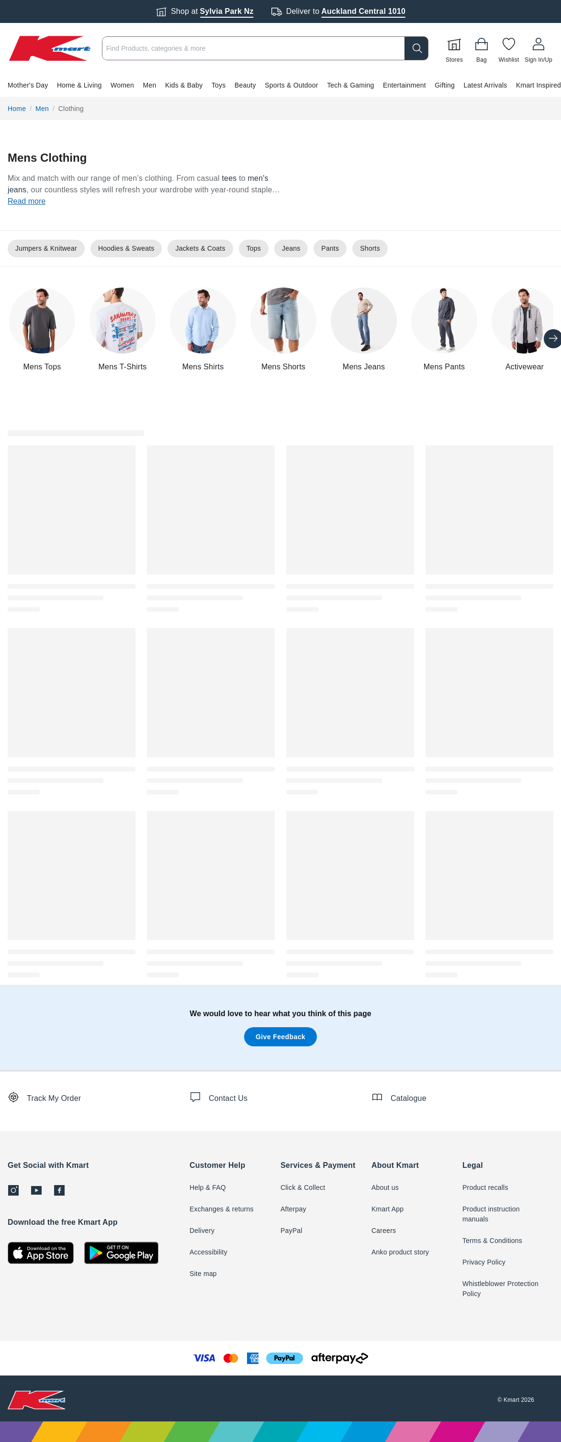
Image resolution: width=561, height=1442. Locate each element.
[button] (280, 85)
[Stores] (454, 48)
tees (229, 178)
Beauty (245, 85)
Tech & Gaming (350, 85)
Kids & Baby (183, 85)
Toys (219, 85)
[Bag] (481, 48)
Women (122, 85)
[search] (416, 48)
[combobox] (265, 48)
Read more (26, 201)
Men (150, 85)
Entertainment (404, 85)
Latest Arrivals (485, 85)
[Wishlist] (508, 48)
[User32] (538, 48)
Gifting (445, 85)
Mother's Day (28, 85)
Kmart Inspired (538, 85)
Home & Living (79, 85)
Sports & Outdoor (291, 85)
